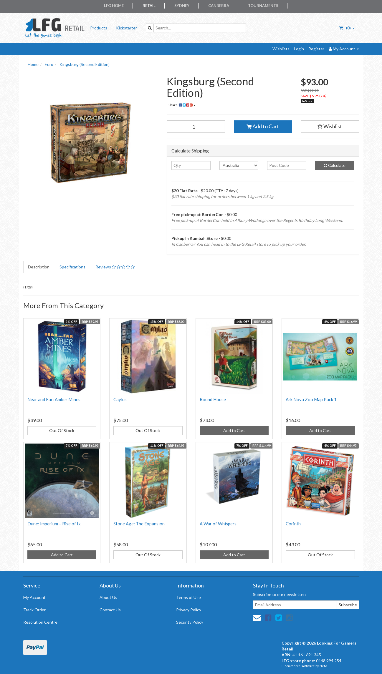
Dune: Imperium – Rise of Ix (54, 523)
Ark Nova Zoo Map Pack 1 (311, 399)
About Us (108, 597)
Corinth (293, 523)
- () (347, 27)
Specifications (72, 266)
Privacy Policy (188, 609)
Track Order (34, 609)
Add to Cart (263, 126)
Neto (323, 666)
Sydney (181, 5)
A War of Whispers (218, 523)
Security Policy (189, 622)
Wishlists (281, 48)
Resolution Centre (40, 622)
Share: (182, 105)
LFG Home (114, 5)
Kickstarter (126, 27)
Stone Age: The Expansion (139, 523)
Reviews (115, 266)
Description (38, 266)
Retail (149, 5)
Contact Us (110, 609)
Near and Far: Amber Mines (53, 399)
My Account (34, 597)
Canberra (218, 5)
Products (98, 27)
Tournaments (263, 5)
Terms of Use (188, 597)
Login (299, 48)
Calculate (334, 165)
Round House (213, 399)
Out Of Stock (61, 430)
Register (316, 48)
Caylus (120, 399)
